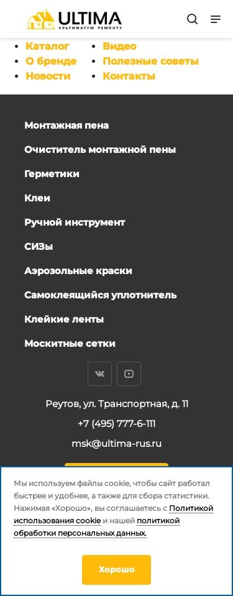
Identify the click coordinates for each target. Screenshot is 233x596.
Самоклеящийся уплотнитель (100, 295)
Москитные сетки (70, 343)
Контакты (129, 76)
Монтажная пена (66, 125)
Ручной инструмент (74, 222)
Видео (119, 46)
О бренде (50, 61)
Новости (47, 76)
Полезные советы (151, 61)
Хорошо (117, 569)
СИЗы (38, 246)
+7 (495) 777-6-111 (116, 423)
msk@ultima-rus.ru (116, 443)
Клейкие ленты (64, 319)
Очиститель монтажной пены (100, 149)
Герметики (52, 174)
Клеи (37, 198)
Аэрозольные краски (78, 271)
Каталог (47, 46)
